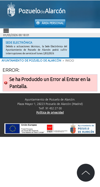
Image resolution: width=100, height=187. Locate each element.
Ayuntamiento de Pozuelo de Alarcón (31, 60)
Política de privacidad (50, 112)
